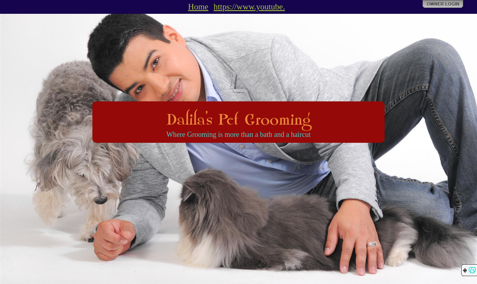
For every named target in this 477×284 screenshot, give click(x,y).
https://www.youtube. (249, 6)
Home (198, 6)
